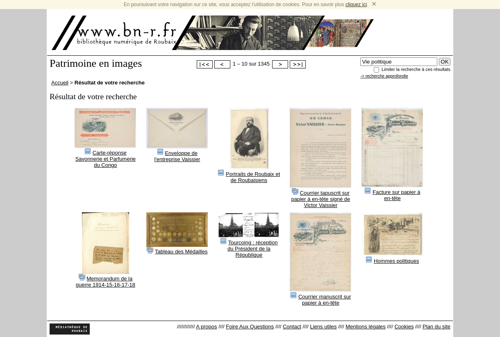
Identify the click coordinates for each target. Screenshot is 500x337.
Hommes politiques (396, 261)
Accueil (59, 83)
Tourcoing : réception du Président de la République (252, 248)
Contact (292, 326)
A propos (206, 326)
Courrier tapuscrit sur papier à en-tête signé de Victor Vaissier (320, 199)
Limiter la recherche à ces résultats (416, 69)
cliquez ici (356, 4)
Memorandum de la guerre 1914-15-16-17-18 (105, 282)
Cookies (404, 326)
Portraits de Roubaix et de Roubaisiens (253, 177)
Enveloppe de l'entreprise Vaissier (177, 156)
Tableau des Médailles (181, 251)
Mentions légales (365, 326)
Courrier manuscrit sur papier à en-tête (324, 300)
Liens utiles (323, 326)
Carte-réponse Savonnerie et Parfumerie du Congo (105, 159)
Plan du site (436, 326)
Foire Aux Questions (250, 326)
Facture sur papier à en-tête (396, 195)
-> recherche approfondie (384, 76)
